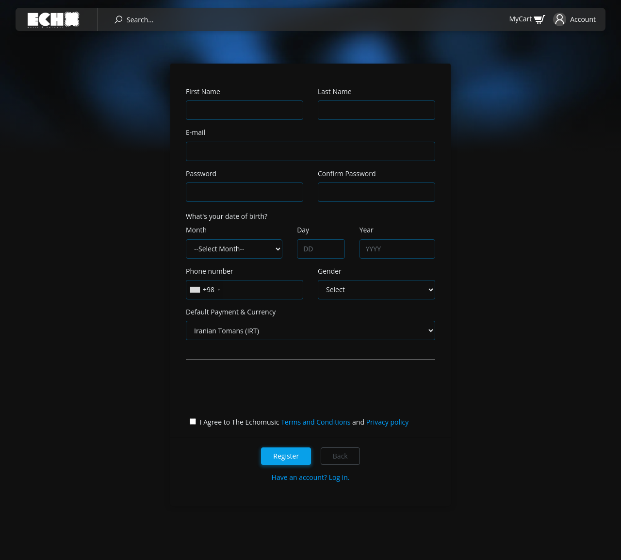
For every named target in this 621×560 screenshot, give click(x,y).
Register (286, 456)
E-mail (195, 132)
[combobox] (204, 289)
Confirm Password (347, 173)
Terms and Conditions (315, 422)
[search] (118, 20)
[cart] (527, 18)
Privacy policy (387, 422)
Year (367, 229)
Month (196, 229)
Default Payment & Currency (231, 311)
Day (303, 229)
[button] (574, 19)
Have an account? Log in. (311, 477)
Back (340, 456)
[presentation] (259, 391)
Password (201, 173)
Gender (330, 271)
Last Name (335, 91)
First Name (203, 91)
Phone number (209, 271)
